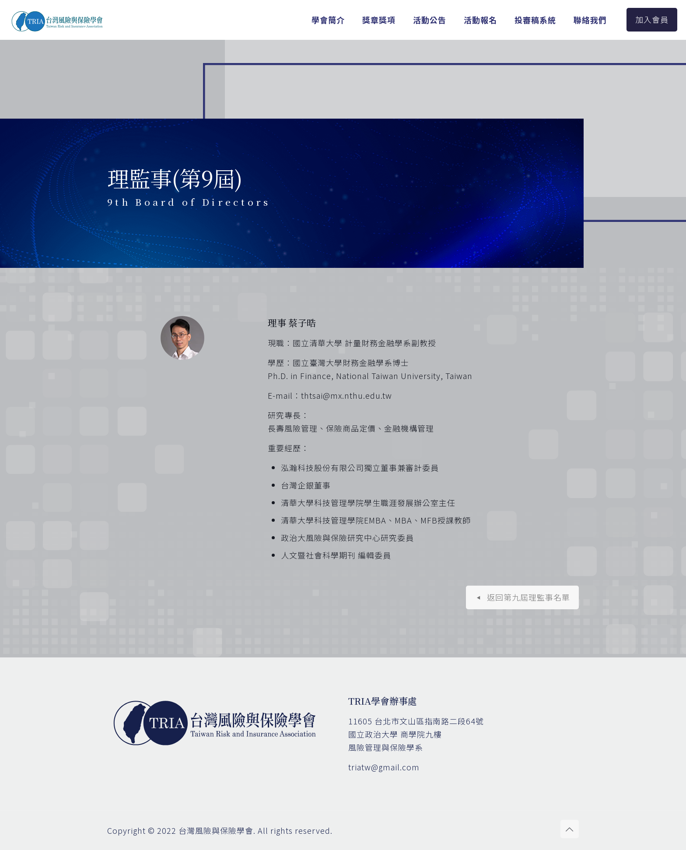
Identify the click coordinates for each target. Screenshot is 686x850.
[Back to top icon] (569, 829)
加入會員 (651, 19)
